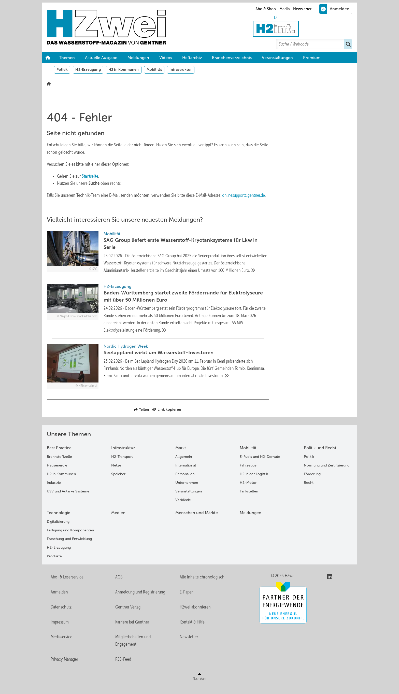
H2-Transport (122, 465)
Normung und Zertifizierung (326, 473)
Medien (118, 521)
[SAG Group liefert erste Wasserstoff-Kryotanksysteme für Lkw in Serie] (158, 256)
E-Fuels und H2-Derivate (260, 465)
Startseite (90, 176)
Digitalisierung (58, 530)
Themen (67, 57)
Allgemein (183, 465)
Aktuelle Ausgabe (101, 57)
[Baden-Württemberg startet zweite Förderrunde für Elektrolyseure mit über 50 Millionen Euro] (158, 316)
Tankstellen (249, 499)
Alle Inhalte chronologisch (202, 585)
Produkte (54, 564)
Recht (309, 491)
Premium (312, 57)
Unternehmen (186, 491)
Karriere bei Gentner (132, 630)
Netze (116, 473)
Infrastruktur (180, 69)
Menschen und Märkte (196, 521)
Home (48, 58)
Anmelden (59, 600)
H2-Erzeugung (88, 69)
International (185, 473)
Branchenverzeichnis (232, 57)
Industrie (54, 491)
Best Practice (59, 456)
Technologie (58, 521)
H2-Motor (248, 491)
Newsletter (302, 9)
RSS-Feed (123, 667)
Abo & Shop (265, 9)
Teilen (141, 418)
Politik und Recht (320, 456)
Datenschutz (61, 615)
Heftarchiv (192, 57)
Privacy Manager (64, 667)
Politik (62, 69)
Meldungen (138, 57)
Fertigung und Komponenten (70, 538)
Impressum (60, 630)
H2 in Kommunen (123, 69)
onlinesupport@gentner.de (244, 195)
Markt (180, 456)
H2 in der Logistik (254, 482)
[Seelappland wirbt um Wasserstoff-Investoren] (158, 374)
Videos (165, 57)
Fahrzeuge (248, 473)
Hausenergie (57, 473)
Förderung (312, 482)
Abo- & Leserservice (67, 585)
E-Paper (186, 600)
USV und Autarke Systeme (68, 499)
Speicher (118, 482)
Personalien (184, 482)
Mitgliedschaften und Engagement (133, 648)
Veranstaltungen (277, 57)
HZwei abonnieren (195, 615)
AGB (119, 585)
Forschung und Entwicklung (69, 547)
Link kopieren (166, 418)
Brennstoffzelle (59, 465)
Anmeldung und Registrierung (140, 600)
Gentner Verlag (127, 615)
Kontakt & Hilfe (192, 630)
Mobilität (154, 69)
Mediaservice (61, 644)
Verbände (183, 508)
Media (284, 9)
